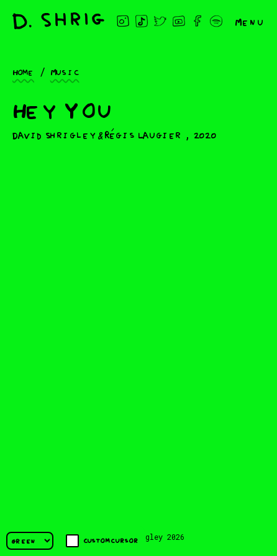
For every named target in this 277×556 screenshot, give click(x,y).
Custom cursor (102, 540)
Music (64, 71)
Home (23, 71)
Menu (250, 21)
